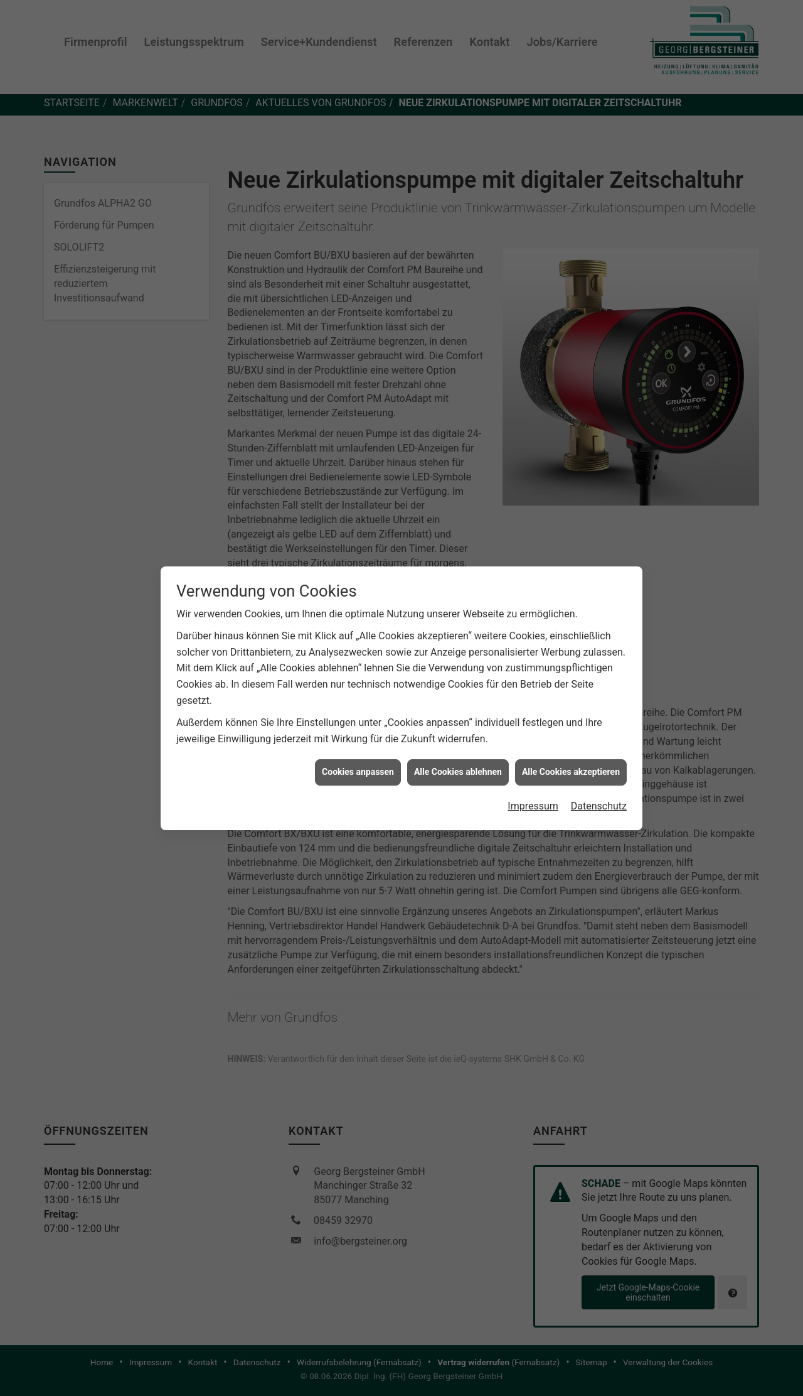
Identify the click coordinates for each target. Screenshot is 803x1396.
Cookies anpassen (358, 713)
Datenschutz (599, 746)
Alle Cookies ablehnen (458, 713)
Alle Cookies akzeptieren (571, 713)
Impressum (533, 746)
